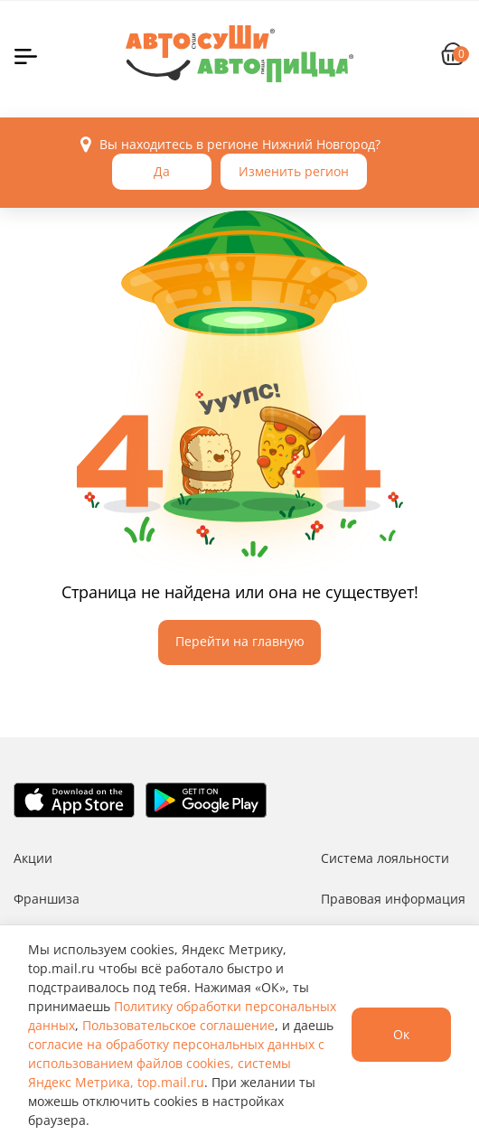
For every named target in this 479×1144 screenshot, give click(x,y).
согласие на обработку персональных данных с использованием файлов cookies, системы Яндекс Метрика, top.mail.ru (176, 1063)
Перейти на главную (240, 641)
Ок (401, 1034)
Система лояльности (385, 858)
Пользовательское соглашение (178, 1025)
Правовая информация (393, 898)
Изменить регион (294, 171)
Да (162, 171)
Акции (33, 858)
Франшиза (47, 898)
